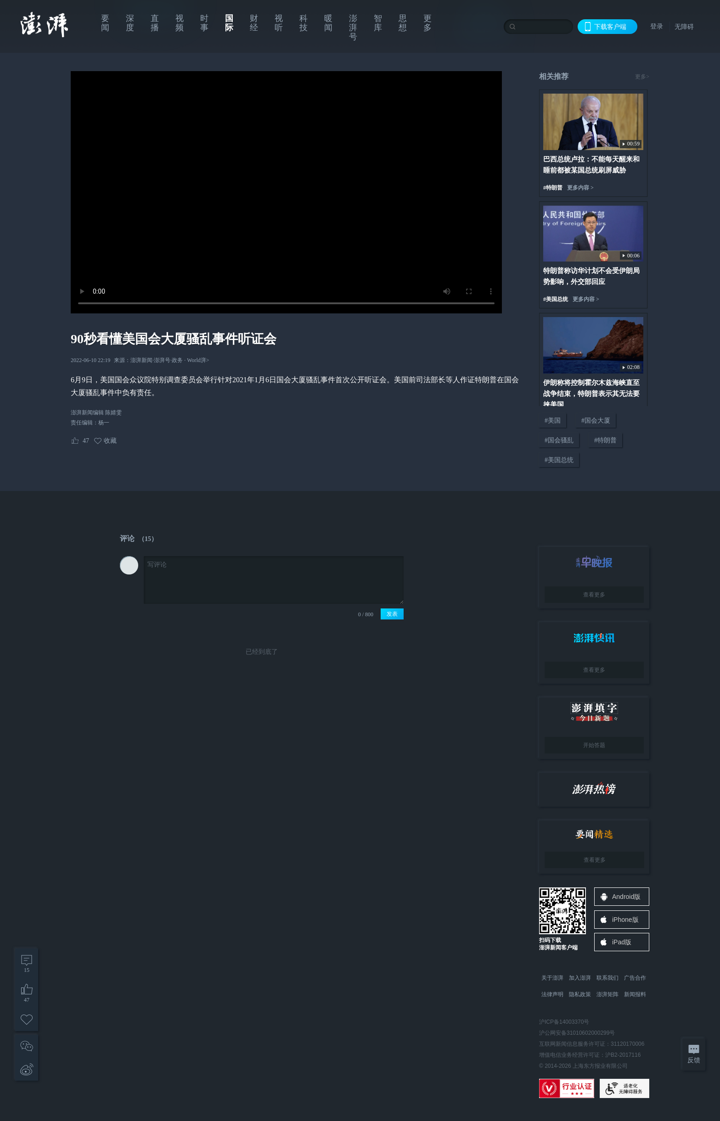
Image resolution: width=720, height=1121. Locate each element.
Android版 (626, 896)
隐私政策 (580, 994)
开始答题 (594, 745)
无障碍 (684, 26)
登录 (656, 26)
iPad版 (621, 942)
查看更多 (594, 594)
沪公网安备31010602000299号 (577, 1033)
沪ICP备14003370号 (564, 1022)
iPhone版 (625, 919)
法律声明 (552, 994)
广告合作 (635, 978)
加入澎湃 (580, 978)
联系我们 (607, 978)
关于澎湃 (552, 978)
